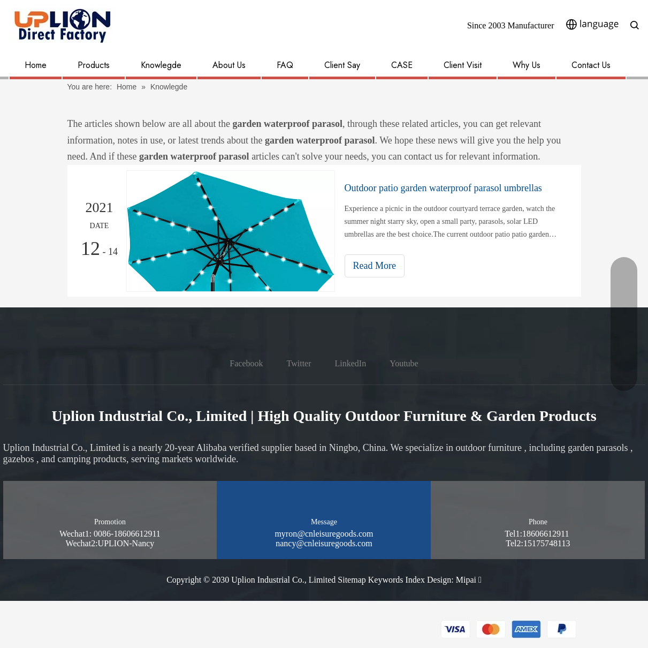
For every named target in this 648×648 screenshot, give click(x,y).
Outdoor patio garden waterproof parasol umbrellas (443, 188)
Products (94, 65)
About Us (229, 65)
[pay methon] (509, 629)
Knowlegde (161, 65)
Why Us (526, 65)
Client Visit (463, 65)
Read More (374, 265)
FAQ (285, 65)
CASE (402, 65)
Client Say (342, 65)
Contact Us (591, 65)
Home (36, 65)
